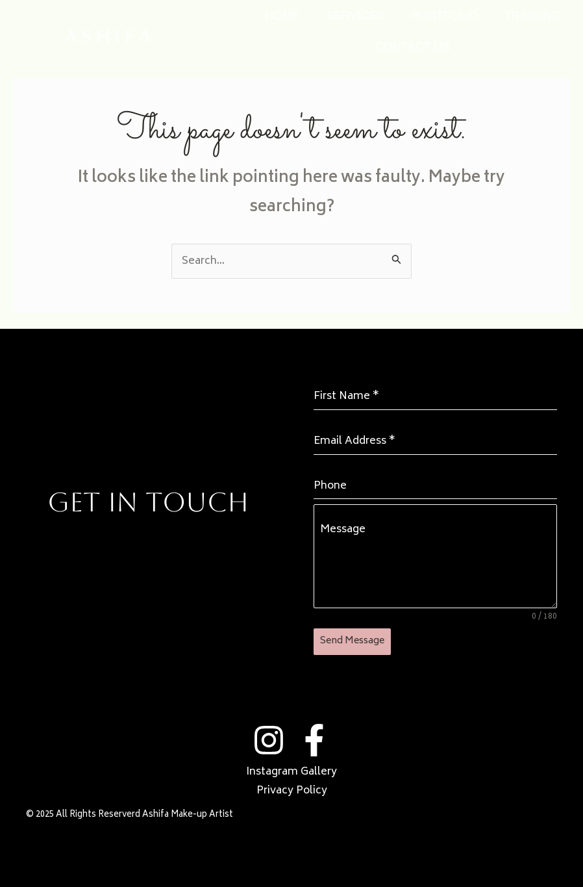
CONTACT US (412, 46)
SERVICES (355, 15)
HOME (282, 15)
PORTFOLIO (444, 15)
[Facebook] (314, 740)
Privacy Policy (291, 791)
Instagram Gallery (291, 772)
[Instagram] (269, 740)
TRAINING (532, 15)
